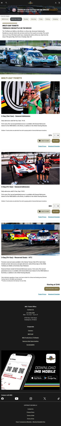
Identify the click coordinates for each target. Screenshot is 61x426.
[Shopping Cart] (59, 2)
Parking (48, 19)
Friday (40, 19)
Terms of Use (30, 418)
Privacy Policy (30, 412)
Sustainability (30, 345)
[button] (1, 2)
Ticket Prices (42, 146)
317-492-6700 (30, 313)
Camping (55, 19)
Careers (30, 330)
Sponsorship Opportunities (30, 341)
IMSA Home (5, 19)
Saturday (33, 19)
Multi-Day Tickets (16, 19)
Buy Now (55, 140)
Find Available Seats (52, 288)
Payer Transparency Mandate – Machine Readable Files (30, 422)
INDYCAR (30, 334)
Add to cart (44, 141)
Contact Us (30, 309)
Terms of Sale (30, 415)
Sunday (26, 19)
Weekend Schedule (54, 146)
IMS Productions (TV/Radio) (30, 337)
